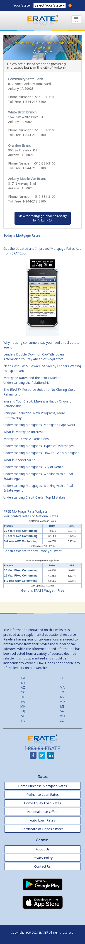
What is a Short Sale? (19, 460)
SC (23, 716)
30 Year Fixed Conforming (21, 530)
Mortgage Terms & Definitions (26, 439)
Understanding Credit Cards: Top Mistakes (34, 497)
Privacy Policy (43, 858)
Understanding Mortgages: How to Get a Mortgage (41, 453)
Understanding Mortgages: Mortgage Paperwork (39, 425)
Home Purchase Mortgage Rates (42, 786)
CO (62, 720)
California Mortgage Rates (42, 521)
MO (62, 716)
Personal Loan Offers (42, 812)
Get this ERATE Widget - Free (42, 590)
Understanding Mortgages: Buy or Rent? (33, 467)
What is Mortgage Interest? (24, 432)
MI (62, 706)
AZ (23, 687)
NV (62, 697)
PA (23, 701)
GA (23, 678)
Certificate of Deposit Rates (42, 829)
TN (23, 720)
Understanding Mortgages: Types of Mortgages (38, 446)
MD (62, 701)
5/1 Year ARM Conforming (20, 580)
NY (23, 682)
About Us (42, 849)
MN (23, 706)
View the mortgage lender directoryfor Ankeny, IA (42, 218)
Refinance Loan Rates (42, 794)
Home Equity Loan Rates (42, 803)
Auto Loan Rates (42, 820)
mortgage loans (19, 68)
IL (62, 682)
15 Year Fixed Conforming (21, 536)
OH (23, 697)
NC (23, 692)
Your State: (22, 5)
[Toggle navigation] (76, 19)
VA (62, 711)
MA (62, 687)
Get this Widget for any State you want (32, 551)
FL (62, 678)
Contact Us (42, 866)
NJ (23, 711)
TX (62, 692)
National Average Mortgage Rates (43, 560)
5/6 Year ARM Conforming (20, 541)
